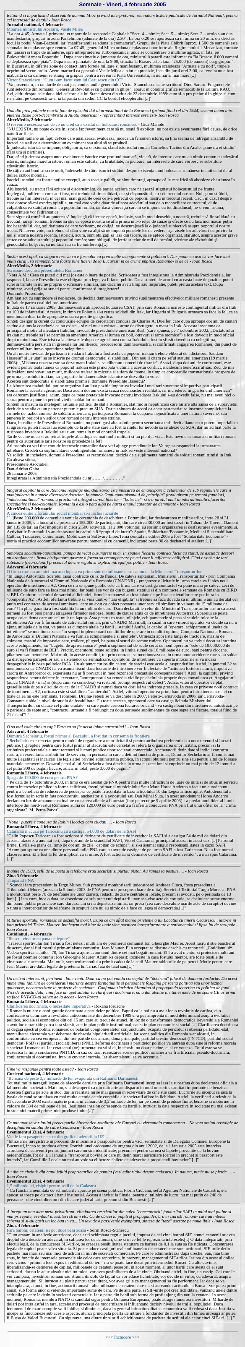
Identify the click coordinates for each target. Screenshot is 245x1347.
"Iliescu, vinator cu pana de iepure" (38, 938)
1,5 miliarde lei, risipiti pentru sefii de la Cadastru (51, 1185)
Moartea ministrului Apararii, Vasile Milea (45, 29)
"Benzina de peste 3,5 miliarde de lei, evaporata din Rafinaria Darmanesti (72, 1078)
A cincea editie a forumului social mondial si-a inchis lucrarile (62, 513)
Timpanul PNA (20, 880)
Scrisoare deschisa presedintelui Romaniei (44, 270)
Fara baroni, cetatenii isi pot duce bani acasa (46, 1230)
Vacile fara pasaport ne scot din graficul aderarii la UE (55, 1136)
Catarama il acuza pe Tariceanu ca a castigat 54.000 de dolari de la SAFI (71, 831)
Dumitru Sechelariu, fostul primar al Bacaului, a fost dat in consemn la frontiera (78, 736)
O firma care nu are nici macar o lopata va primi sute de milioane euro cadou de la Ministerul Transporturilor (104, 571)
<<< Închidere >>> (122, 1337)
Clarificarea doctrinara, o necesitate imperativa (49, 1006)
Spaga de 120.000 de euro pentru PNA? (42, 777)
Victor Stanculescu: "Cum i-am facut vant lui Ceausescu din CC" (65, 80)
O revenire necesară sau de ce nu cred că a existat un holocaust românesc (72, 124)
